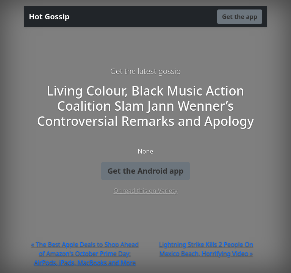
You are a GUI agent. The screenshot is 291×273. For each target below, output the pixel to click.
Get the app (239, 17)
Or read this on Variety (146, 191)
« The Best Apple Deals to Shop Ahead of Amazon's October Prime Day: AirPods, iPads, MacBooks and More (85, 253)
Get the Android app (146, 171)
